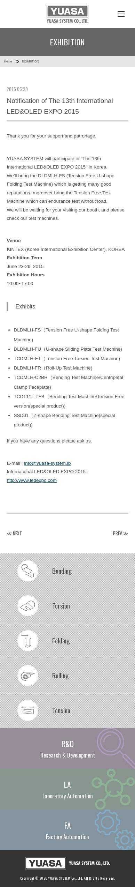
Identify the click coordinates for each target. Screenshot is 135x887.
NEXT (17, 533)
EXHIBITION (30, 61)
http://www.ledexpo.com (32, 480)
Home (8, 61)
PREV (117, 533)
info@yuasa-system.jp (47, 463)
